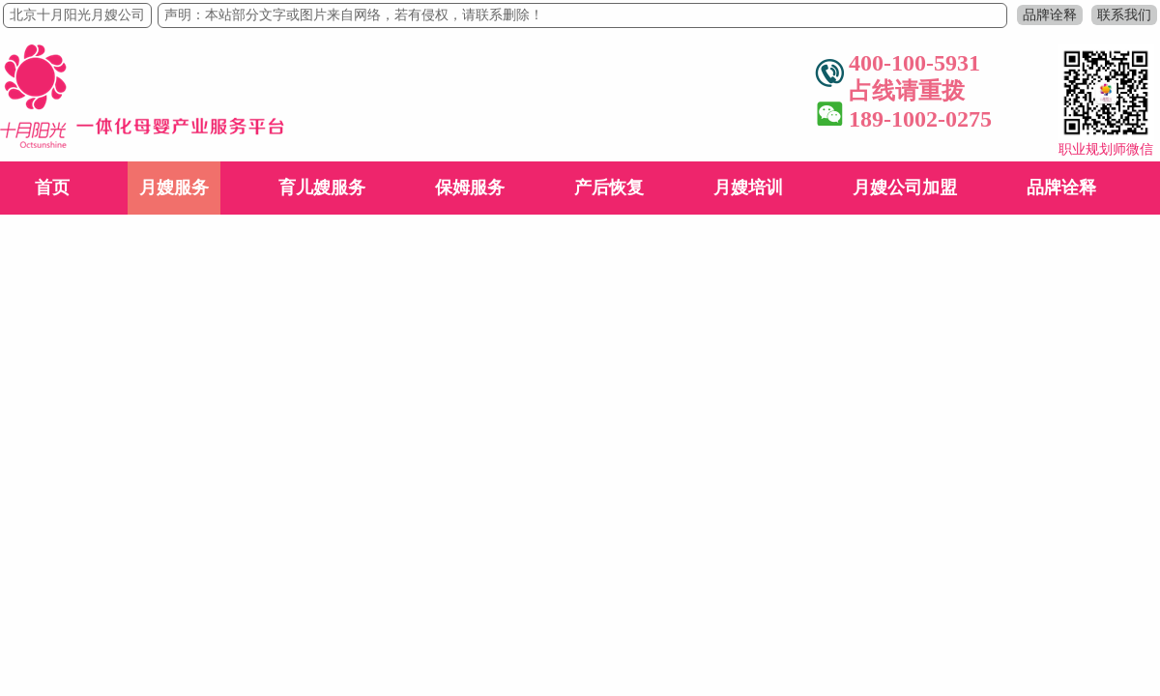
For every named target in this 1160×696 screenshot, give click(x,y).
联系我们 (1124, 15)
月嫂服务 (174, 187)
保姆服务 (470, 187)
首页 (52, 187)
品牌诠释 (1050, 15)
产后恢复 (609, 187)
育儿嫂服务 (321, 187)
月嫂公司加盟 (905, 187)
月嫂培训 (748, 187)
